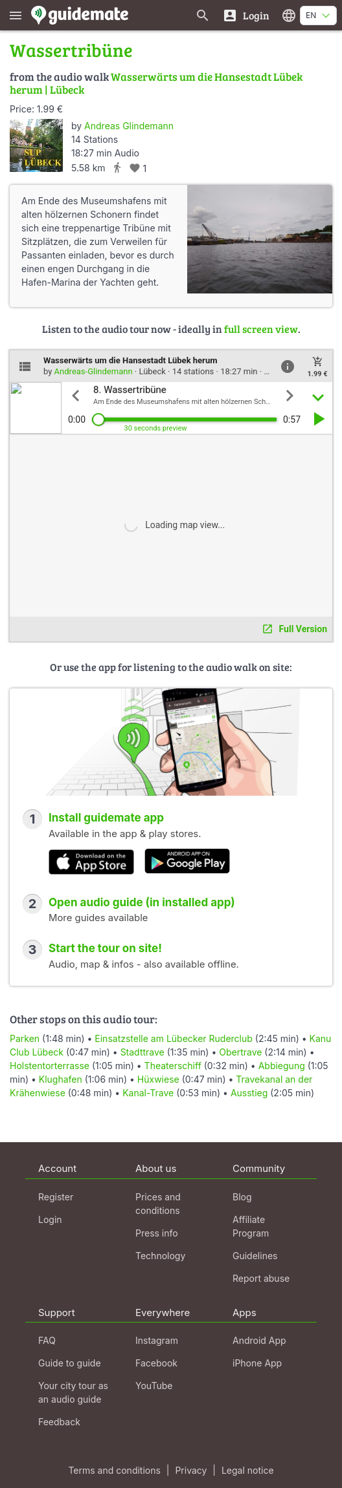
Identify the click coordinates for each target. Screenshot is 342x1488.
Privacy (191, 1470)
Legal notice (248, 1470)
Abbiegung (281, 1065)
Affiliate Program (251, 1226)
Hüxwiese (158, 1079)
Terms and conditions (114, 1470)
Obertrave (240, 1052)
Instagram (156, 1340)
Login (50, 1219)
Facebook (156, 1362)
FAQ (47, 1340)
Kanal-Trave (148, 1092)
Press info (156, 1233)
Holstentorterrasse (49, 1065)
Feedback (59, 1421)
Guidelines (255, 1255)
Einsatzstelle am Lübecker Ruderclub (174, 1038)
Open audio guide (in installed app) (142, 902)
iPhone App (257, 1362)
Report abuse (261, 1278)
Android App (259, 1340)
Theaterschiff (172, 1065)
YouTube (153, 1385)
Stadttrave (142, 1052)
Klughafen (60, 1079)
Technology (160, 1255)
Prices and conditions (158, 1203)
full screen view (261, 328)
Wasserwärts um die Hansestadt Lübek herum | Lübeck (156, 83)
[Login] (246, 15)
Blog (242, 1196)
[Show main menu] (15, 15)
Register (55, 1196)
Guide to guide (69, 1362)
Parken (25, 1038)
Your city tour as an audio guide (73, 1392)
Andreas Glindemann (129, 125)
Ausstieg (249, 1092)
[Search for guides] (202, 15)
